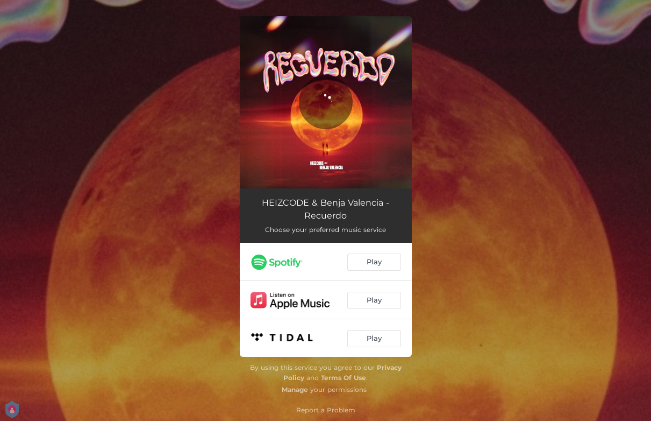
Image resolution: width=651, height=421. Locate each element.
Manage (295, 389)
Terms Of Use (343, 378)
